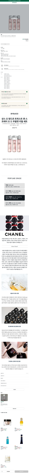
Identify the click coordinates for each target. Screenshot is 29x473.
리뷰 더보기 (14, 408)
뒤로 (1, 2)
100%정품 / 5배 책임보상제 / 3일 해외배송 (15, 0)
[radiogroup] (4, 401)
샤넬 (1, 34)
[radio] (1, 401)
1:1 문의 (14, 389)
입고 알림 (8, 471)
